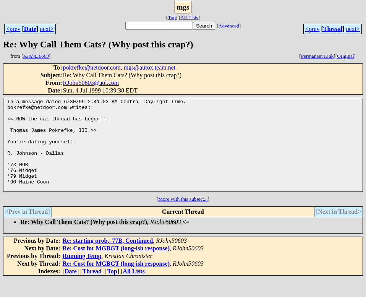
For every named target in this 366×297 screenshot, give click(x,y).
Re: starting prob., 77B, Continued (108, 259)
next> (47, 29)
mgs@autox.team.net (150, 67)
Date (30, 29)
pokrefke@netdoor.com (92, 67)
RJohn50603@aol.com (91, 83)
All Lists (189, 17)
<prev (13, 29)
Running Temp (82, 274)
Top (172, 17)
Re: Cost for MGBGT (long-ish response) (116, 266)
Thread (332, 29)
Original (345, 56)
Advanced (229, 26)
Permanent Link (317, 56)
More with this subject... (183, 217)
